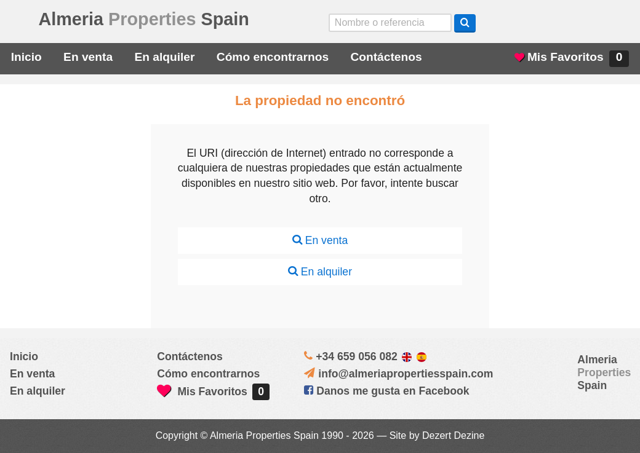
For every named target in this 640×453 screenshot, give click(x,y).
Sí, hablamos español (548, 22)
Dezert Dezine (453, 435)
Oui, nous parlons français (618, 22)
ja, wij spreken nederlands (583, 22)
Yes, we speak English (514, 22)
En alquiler (164, 56)
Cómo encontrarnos (273, 56)
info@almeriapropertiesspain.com (405, 374)
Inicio (26, 56)
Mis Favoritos (571, 58)
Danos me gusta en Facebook (386, 391)
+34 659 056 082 (357, 356)
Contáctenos (386, 56)
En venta (88, 56)
